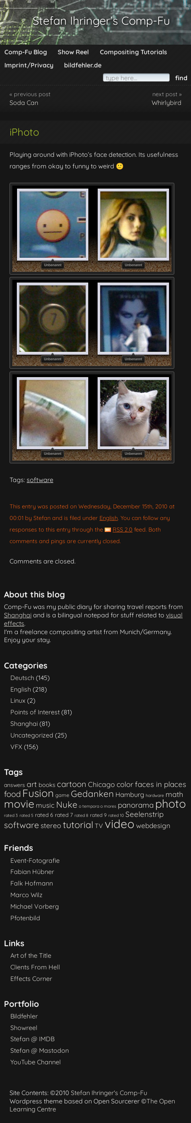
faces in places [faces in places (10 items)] (160, 784)
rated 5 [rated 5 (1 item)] (26, 815)
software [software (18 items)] (21, 825)
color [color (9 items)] (125, 784)
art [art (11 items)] (32, 784)
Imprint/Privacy (28, 65)
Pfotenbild (25, 918)
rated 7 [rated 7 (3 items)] (64, 814)
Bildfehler (24, 1016)
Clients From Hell (35, 967)
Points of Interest (35, 712)
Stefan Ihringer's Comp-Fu (101, 20)
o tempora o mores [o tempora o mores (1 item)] (97, 806)
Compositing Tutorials (133, 52)
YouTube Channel (35, 1062)
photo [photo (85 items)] (170, 804)
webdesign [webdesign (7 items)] (153, 825)
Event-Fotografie (35, 860)
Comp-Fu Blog (25, 52)
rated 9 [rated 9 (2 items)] (98, 815)
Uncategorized (31, 735)
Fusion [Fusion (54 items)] (38, 793)
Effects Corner (31, 979)
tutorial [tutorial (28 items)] (78, 824)
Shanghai (17, 615)
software (40, 480)
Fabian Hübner (32, 872)
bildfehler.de (82, 65)
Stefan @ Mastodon (39, 1050)
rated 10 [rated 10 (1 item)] (116, 815)
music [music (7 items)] (45, 805)
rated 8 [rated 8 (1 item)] (81, 815)
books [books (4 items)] (47, 785)
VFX (16, 747)
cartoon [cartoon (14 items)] (71, 784)
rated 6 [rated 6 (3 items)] (44, 814)
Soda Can (24, 103)
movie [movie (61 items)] (19, 804)
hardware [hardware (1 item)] (155, 795)
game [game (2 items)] (62, 795)
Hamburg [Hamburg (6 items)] (129, 794)
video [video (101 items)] (119, 824)
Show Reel (73, 52)
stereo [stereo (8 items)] (51, 825)
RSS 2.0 (123, 529)
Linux (17, 700)
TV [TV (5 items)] (99, 826)
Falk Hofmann (31, 883)
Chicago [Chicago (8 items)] (101, 784)
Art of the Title (30, 955)
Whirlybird (166, 103)
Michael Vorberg (34, 906)
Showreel (23, 1028)
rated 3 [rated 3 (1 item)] (11, 815)
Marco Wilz (26, 895)
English (108, 518)
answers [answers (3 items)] (14, 784)
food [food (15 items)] (12, 794)
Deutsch (22, 678)
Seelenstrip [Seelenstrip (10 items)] (144, 814)
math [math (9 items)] (174, 794)
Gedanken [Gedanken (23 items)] (92, 793)
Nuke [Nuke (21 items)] (66, 804)
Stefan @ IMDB (32, 1039)
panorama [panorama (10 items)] (136, 805)
